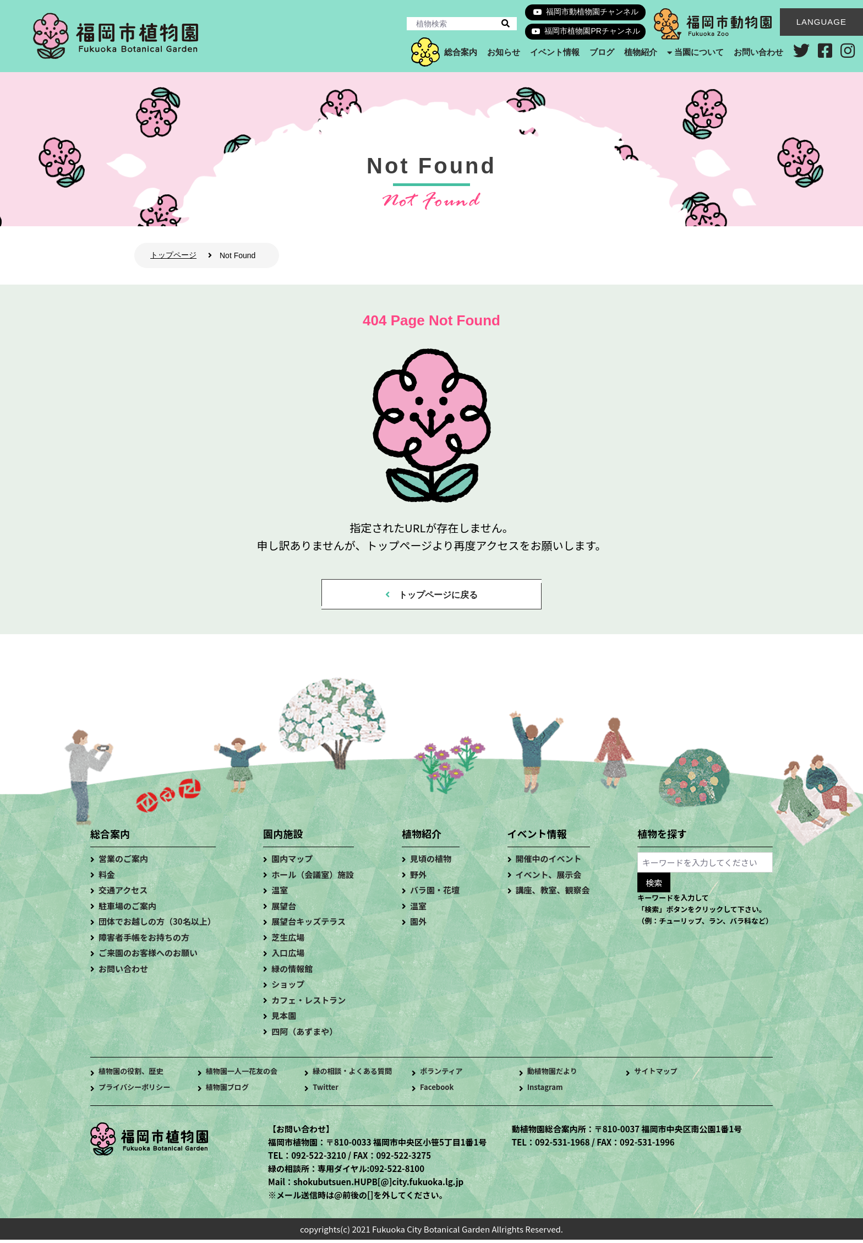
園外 (418, 924)
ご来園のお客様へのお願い (148, 956)
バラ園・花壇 (435, 893)
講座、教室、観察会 (553, 893)
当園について (699, 52)
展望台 (283, 909)
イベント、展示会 (549, 878)
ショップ (287, 987)
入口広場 (287, 956)
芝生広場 (287, 940)
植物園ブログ (230, 1091)
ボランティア (444, 1075)
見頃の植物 (430, 862)
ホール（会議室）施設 (312, 878)
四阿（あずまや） (304, 1034)
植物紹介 (640, 52)
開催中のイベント (549, 862)
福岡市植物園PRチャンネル (592, 30)
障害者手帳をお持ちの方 (144, 940)
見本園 (283, 1018)
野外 (418, 878)
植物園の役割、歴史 (136, 1075)
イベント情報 (554, 52)
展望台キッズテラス (308, 924)
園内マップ (292, 862)
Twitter (327, 1091)
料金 (107, 878)
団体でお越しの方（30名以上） (157, 924)
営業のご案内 (123, 862)
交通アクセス (123, 893)
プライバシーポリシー (140, 1091)
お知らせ (503, 52)
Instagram (548, 1091)
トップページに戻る (439, 596)
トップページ (173, 254)
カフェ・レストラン (308, 1003)
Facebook (439, 1091)
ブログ (601, 52)
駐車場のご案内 (127, 909)
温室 (279, 893)
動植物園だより (556, 1075)
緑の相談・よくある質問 (358, 1075)
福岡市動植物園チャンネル (592, 11)
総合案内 (460, 52)
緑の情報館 (292, 972)
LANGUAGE (821, 21)
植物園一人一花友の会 (247, 1075)
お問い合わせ (758, 52)
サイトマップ (659, 1075)
